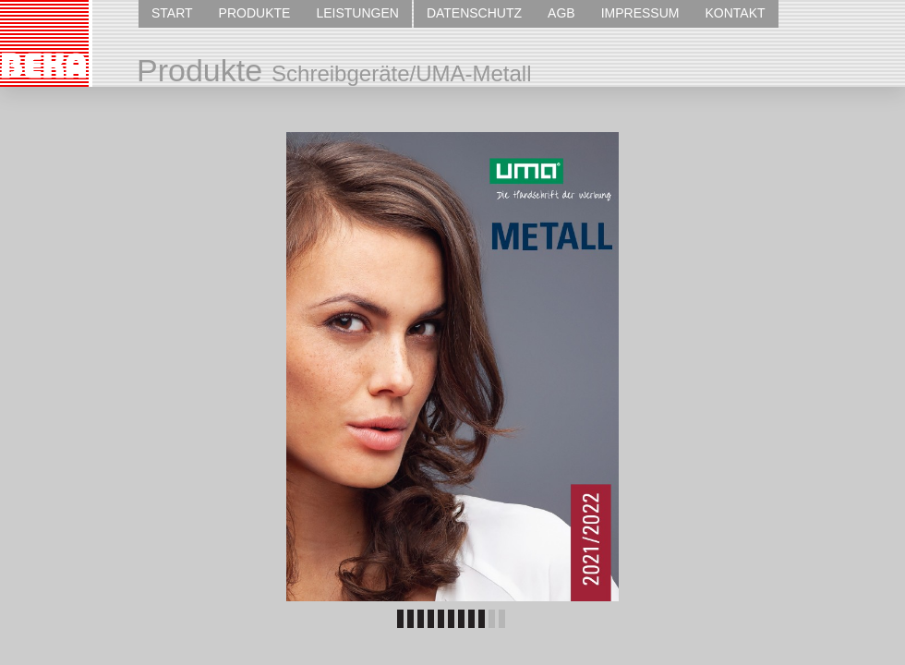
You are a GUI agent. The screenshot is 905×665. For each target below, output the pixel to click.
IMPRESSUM (640, 13)
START (172, 13)
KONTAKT (735, 13)
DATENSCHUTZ (474, 13)
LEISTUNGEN (357, 13)
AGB (561, 13)
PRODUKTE (255, 13)
